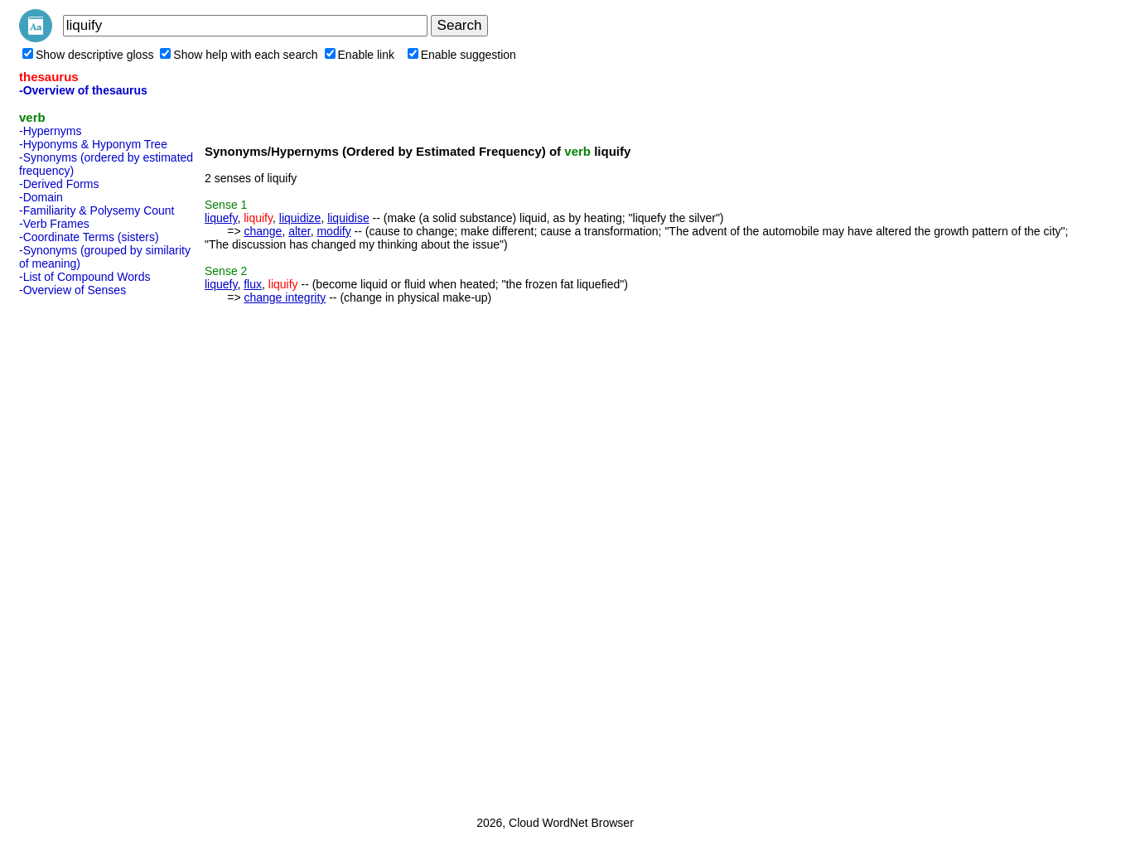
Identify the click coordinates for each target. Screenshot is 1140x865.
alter (299, 231)
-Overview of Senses (72, 290)
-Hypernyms (50, 131)
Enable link (360, 54)
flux (253, 284)
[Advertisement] (85, 551)
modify (333, 231)
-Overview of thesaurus (83, 90)
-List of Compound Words (84, 276)
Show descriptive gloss (87, 54)
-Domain (41, 197)
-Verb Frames (54, 223)
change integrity (285, 297)
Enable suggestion (462, 54)
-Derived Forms (59, 184)
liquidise (348, 218)
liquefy (221, 218)
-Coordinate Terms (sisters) (89, 237)
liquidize (300, 218)
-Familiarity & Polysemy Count (97, 210)
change (263, 231)
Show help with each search (238, 54)
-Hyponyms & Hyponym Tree (93, 144)
